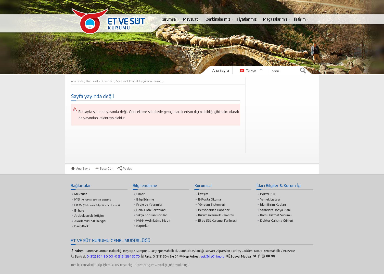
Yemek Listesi (270, 199)
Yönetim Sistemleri (211, 204)
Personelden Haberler (214, 210)
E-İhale (79, 210)
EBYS (97, 205)
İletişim (203, 194)
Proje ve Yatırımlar (149, 204)
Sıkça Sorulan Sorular (151, 215)
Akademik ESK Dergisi (90, 221)
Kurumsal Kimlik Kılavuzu (216, 215)
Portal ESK (267, 194)
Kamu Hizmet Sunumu (276, 215)
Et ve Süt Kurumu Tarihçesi (217, 220)
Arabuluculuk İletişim (89, 215)
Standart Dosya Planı (275, 210)
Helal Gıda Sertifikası (151, 210)
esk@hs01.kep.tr (213, 256)
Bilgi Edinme (145, 199)
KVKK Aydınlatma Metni (153, 220)
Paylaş (124, 168)
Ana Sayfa (220, 70)
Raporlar (142, 226)
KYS (92, 199)
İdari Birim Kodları (273, 204)
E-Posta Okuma (209, 199)
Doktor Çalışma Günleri (276, 220)
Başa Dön (103, 168)
